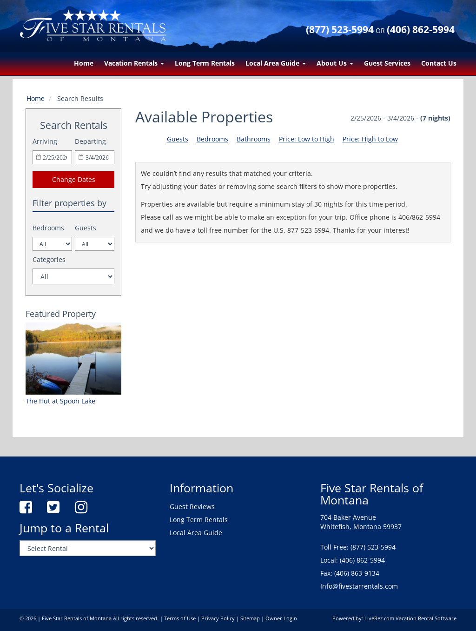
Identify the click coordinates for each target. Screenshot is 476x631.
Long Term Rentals (205, 63)
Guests (85, 227)
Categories (49, 259)
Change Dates (73, 179)
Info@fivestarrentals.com (359, 586)
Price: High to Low (370, 138)
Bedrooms (48, 227)
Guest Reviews (192, 506)
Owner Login (281, 618)
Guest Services (387, 63)
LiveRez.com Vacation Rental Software (410, 618)
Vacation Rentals (134, 63)
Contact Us (438, 63)
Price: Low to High (306, 138)
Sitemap (250, 618)
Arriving (45, 141)
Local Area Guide (275, 63)
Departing (90, 141)
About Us (335, 63)
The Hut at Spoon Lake (60, 400)
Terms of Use (180, 618)
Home (83, 63)
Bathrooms (254, 138)
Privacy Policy (218, 618)
